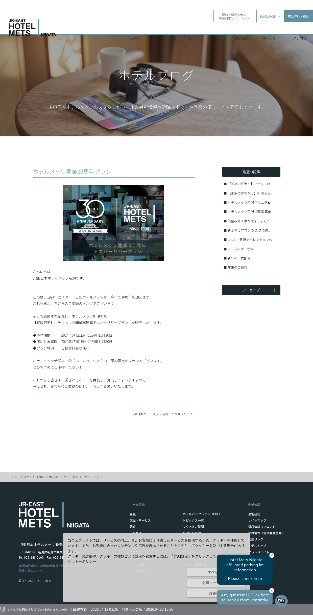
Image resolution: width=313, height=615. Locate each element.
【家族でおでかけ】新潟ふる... (250, 193)
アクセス (216, 27)
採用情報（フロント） (263, 526)
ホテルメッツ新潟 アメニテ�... (250, 202)
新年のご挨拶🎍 (239, 258)
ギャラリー (271, 27)
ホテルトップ (257, 545)
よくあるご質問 (193, 526)
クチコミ (300, 27)
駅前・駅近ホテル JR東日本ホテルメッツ (39, 477)
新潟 (76, 477)
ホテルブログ (93, 477)
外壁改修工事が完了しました (249, 220)
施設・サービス (163, 27)
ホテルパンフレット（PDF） (202, 514)
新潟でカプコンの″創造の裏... (249, 230)
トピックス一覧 (193, 520)
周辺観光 (242, 27)
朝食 (192, 27)
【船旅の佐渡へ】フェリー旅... (250, 183)
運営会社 (254, 514)
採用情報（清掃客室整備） (266, 533)
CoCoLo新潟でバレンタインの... (251, 239)
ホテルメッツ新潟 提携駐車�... (250, 211)
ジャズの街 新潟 (241, 249)
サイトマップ (257, 520)
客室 (135, 27)
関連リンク (255, 539)
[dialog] (156, 567)
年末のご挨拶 (237, 267)
